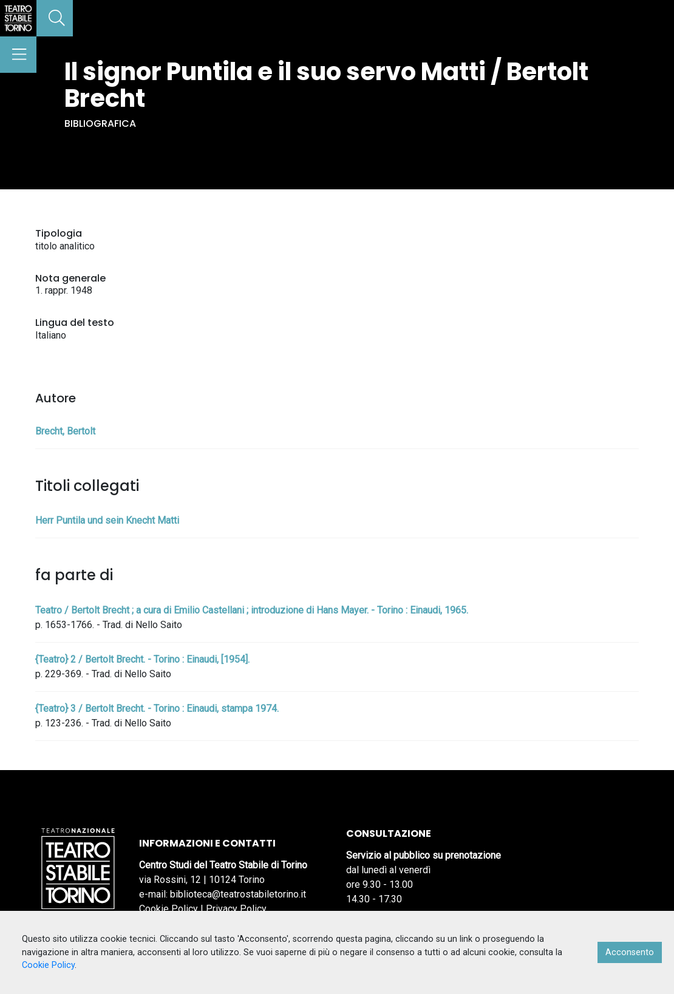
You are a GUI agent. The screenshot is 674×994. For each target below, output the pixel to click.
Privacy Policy (236, 909)
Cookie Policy (168, 909)
